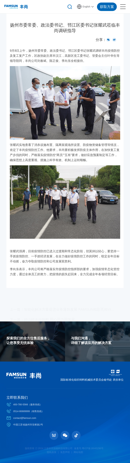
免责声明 (65, 452)
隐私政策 (51, 452)
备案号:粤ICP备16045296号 (89, 448)
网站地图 (78, 452)
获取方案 (107, 7)
